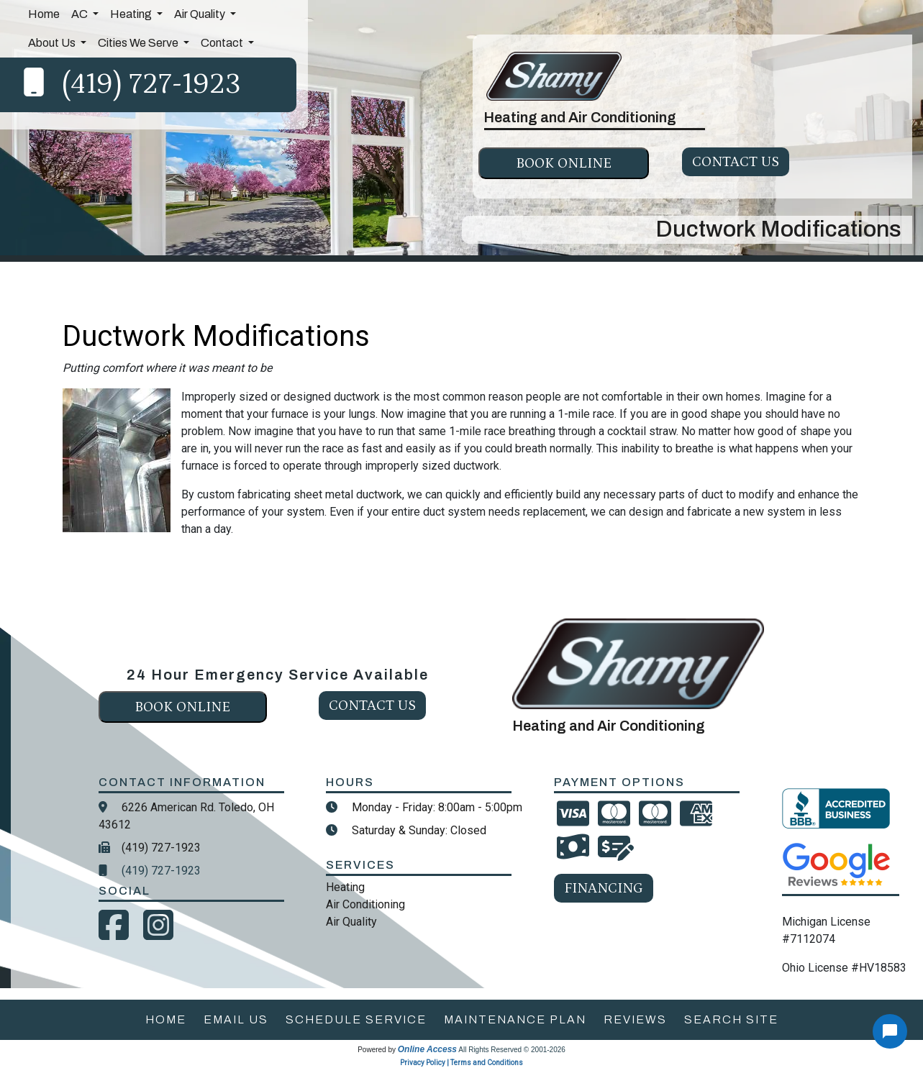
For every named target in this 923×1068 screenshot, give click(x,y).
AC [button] (80, 14)
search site (731, 1019)
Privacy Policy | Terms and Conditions (461, 1063)
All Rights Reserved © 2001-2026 (511, 1050)
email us (236, 1019)
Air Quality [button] (200, 14)
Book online (563, 163)
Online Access (427, 1049)
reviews (635, 1019)
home (165, 1019)
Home (44, 14)
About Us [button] (53, 43)
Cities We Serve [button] (139, 43)
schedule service (356, 1019)
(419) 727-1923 (151, 84)
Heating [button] (132, 14)
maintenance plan (515, 1019)
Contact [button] (223, 43)
